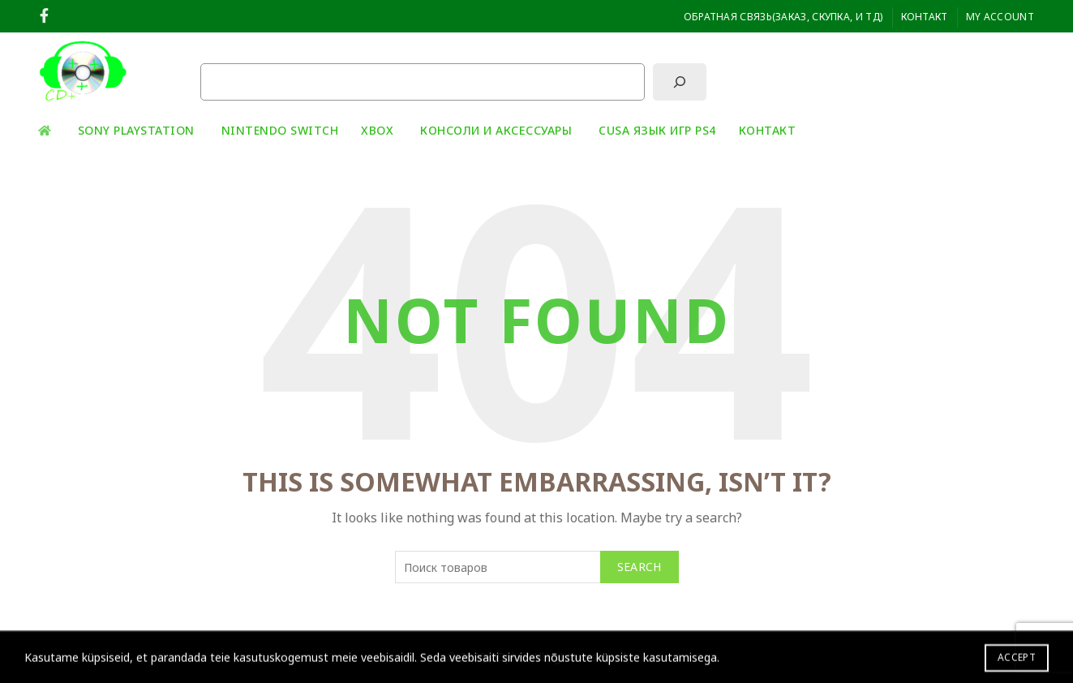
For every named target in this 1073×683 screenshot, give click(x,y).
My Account (1000, 17)
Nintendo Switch (280, 130)
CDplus (507, 656)
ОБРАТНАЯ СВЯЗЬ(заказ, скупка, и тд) (783, 17)
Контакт (924, 17)
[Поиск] (679, 82)
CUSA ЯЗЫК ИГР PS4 (657, 130)
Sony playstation (136, 130)
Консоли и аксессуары (496, 130)
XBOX (377, 130)
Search (639, 566)
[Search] (1021, 71)
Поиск (217, 50)
